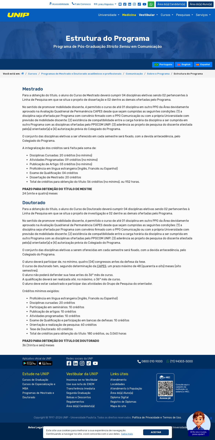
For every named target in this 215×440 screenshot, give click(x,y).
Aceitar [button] (156, 432)
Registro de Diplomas (123, 401)
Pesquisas (183, 15)
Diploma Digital (119, 397)
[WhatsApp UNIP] (151, 4)
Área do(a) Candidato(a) (80, 406)
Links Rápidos (104, 4)
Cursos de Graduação (35, 379)
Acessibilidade (59, 3)
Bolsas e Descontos (78, 397)
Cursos (166, 15)
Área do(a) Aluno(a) (121, 393)
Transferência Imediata (80, 388)
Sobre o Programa (158, 73)
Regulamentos (75, 401)
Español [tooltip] (203, 64)
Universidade (107, 15)
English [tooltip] (183, 64)
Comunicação (134, 73)
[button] (127, 434)
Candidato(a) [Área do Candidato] (171, 4)
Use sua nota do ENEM (80, 384)
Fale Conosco (81, 3)
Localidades (117, 384)
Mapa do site (118, 406)
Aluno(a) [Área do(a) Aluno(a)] (201, 4)
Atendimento (118, 379)
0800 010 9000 (152, 361)
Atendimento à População (126, 388)
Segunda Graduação (78, 393)
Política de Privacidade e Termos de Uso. (156, 417)
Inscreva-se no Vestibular (82, 379)
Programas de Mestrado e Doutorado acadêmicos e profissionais (81, 73)
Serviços (202, 15)
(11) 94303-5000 (181, 361)
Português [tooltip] (163, 64)
